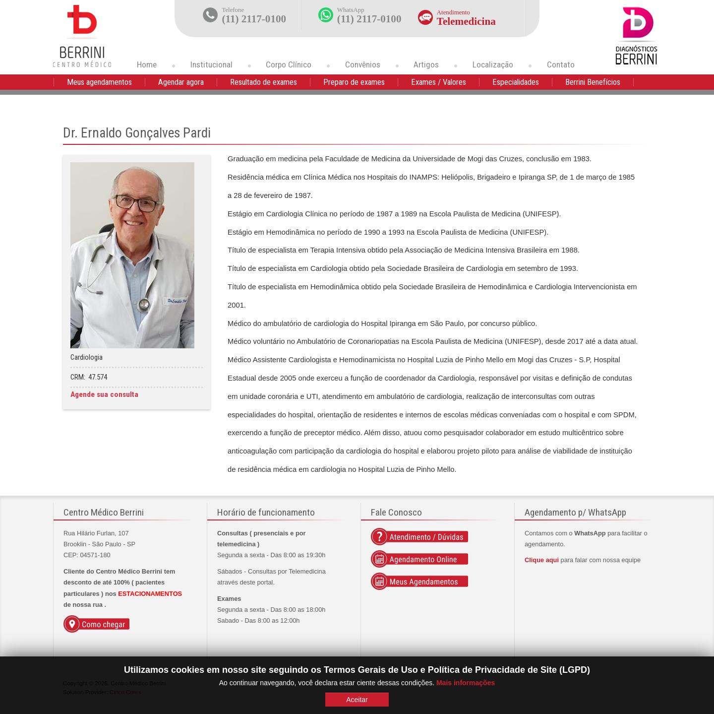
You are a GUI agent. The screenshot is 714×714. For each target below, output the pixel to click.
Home (147, 64)
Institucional (211, 64)
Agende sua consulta (104, 394)
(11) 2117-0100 (254, 19)
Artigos (426, 64)
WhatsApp (350, 9)
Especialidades (515, 82)
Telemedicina (466, 21)
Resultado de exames (263, 82)
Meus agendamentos (99, 82)
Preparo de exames (354, 82)
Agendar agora (181, 82)
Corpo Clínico (288, 64)
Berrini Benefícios (592, 82)
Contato (561, 64)
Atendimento (453, 12)
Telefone (233, 9)
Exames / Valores (438, 82)
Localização (493, 64)
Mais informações (465, 683)
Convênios (362, 64)
